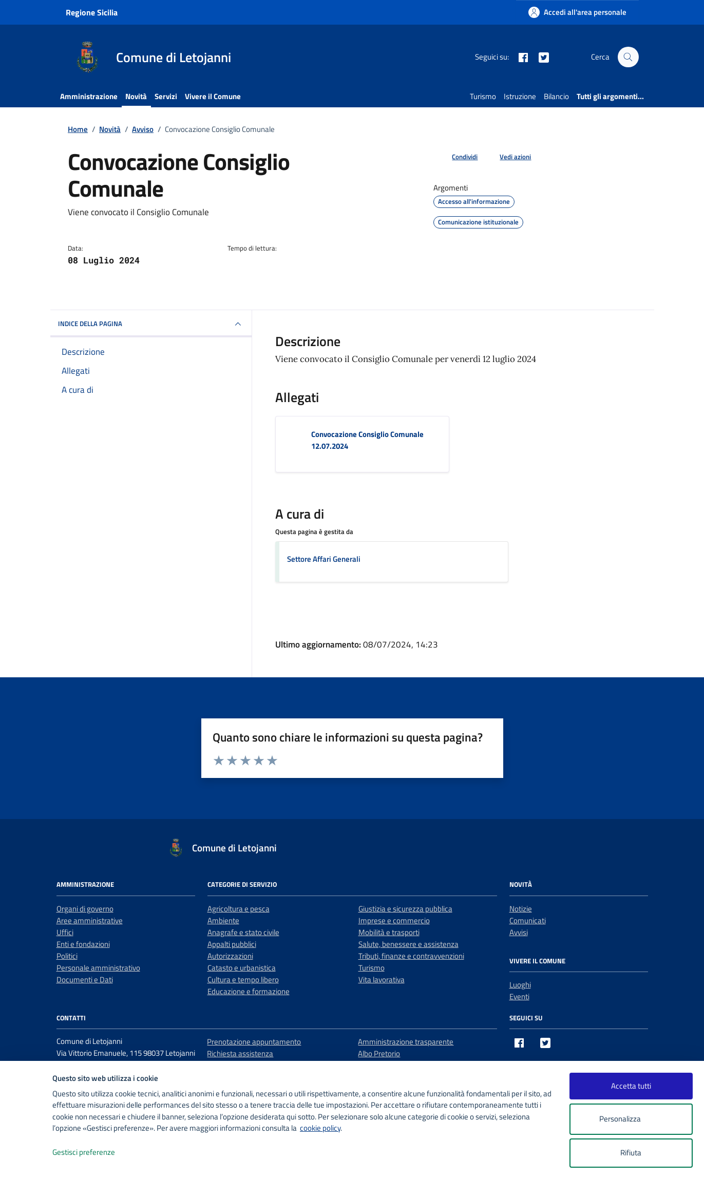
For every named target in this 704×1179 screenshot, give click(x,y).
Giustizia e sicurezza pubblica (405, 909)
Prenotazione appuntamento (254, 1042)
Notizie (520, 909)
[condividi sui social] (456, 157)
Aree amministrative (89, 920)
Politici (67, 956)
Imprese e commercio (394, 920)
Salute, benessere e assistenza (408, 944)
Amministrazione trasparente (405, 1042)
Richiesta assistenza (240, 1053)
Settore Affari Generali (323, 559)
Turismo (483, 96)
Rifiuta (630, 1152)
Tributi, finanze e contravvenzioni (411, 956)
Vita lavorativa (381, 979)
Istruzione (520, 96)
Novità (136, 96)
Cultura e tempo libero (243, 979)
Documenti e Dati (84, 979)
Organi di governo (84, 909)
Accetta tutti (631, 1086)
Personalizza (630, 1119)
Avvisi (518, 932)
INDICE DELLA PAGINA (151, 324)
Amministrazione (89, 96)
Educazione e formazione (248, 991)
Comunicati (527, 920)
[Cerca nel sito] (628, 57)
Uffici (64, 932)
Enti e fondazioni (83, 944)
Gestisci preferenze (94, 1152)
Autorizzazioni (230, 956)
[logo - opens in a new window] (26, 1161)
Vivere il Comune (213, 96)
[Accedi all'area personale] (577, 12)
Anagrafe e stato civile (243, 932)
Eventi (519, 996)
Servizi (166, 96)
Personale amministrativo (98, 968)
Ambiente (223, 920)
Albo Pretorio (379, 1053)
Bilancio (556, 96)
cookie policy (320, 1128)
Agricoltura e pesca (238, 909)
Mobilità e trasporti (389, 932)
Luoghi (520, 985)
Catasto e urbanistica (241, 968)
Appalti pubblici (231, 944)
